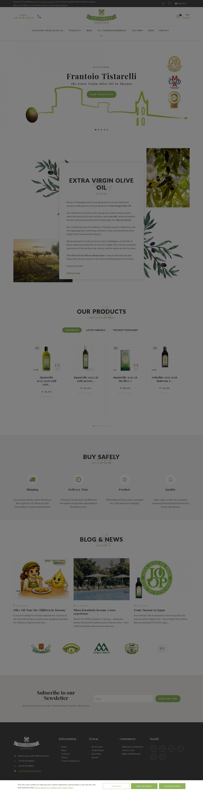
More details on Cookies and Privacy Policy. (54, 787)
